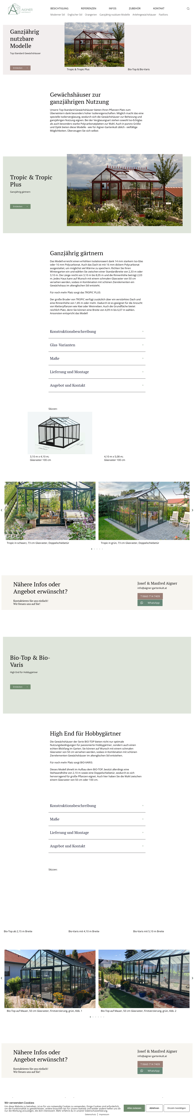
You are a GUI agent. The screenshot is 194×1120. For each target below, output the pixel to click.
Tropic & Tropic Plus (78, 69)
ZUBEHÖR (135, 8)
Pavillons (163, 14)
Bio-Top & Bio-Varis (139, 69)
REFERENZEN (88, 8)
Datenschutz (90, 1114)
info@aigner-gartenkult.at (152, 588)
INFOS (112, 8)
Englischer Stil (75, 14)
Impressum (104, 1114)
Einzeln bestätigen (176, 1108)
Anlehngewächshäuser (144, 14)
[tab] (97, 331)
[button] (188, 8)
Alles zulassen (134, 1108)
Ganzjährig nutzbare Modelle (115, 14)
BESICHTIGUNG (59, 8)
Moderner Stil (57, 14)
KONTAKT (158, 8)
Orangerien (91, 14)
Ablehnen (154, 1108)
